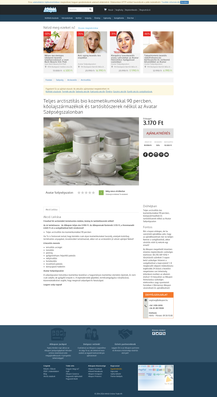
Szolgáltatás (119, 18)
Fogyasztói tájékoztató (74, 376)
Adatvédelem (54, 371)
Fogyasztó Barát (72, 379)
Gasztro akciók (119, 91)
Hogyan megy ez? (72, 369)
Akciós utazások (49, 376)
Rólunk (46, 369)
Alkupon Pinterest (94, 376)
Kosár (108, 10)
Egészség (107, 18)
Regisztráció (145, 10)
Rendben (184, 2)
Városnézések (67, 18)
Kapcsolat (114, 371)
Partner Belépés (117, 376)
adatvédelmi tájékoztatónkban (46, 2)
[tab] (51, 210)
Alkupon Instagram (95, 374)
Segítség (119, 10)
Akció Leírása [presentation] (51, 209)
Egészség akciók (97, 91)
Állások (52, 369)
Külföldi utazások (52, 18)
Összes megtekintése (88, 28)
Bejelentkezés (131, 10)
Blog (45, 374)
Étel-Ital (130, 18)
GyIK (67, 371)
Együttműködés (116, 369)
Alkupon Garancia (72, 374)
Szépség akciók (82, 91)
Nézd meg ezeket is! (59, 27)
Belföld (78, 18)
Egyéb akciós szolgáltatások (139, 91)
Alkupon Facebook (95, 369)
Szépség (88, 18)
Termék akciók (68, 91)
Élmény (97, 18)
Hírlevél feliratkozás (95, 371)
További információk (171, 2)
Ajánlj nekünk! (116, 374)
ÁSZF (45, 371)
